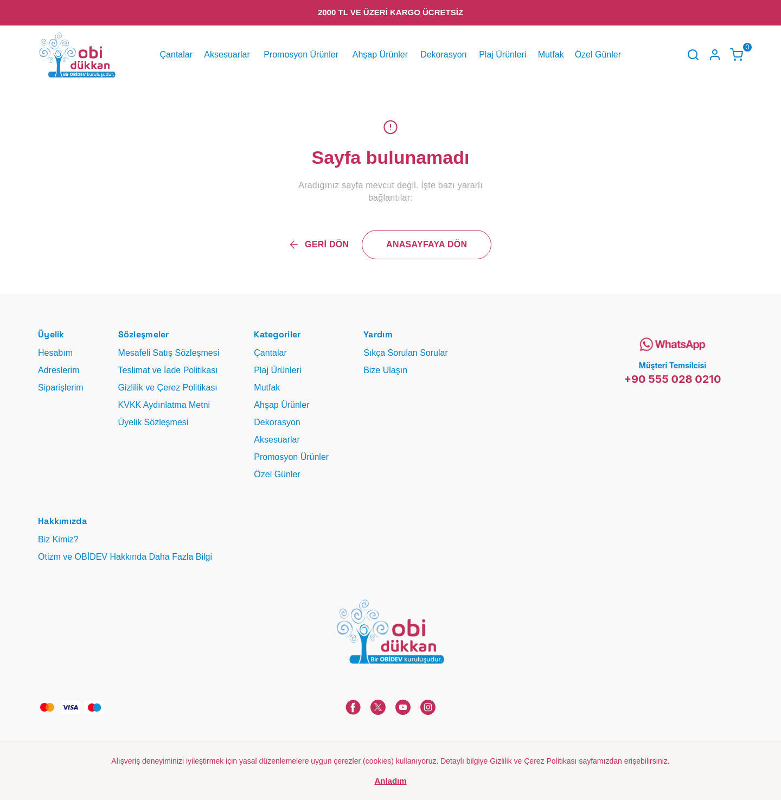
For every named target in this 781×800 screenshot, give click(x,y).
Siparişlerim (61, 387)
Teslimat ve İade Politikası (168, 370)
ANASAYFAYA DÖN (426, 244)
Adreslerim (58, 370)
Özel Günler (598, 54)
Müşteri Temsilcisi (672, 365)
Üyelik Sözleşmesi (153, 422)
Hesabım (55, 352)
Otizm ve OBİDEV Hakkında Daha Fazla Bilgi (125, 556)
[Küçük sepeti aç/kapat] (736, 55)
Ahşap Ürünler (380, 54)
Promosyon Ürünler (301, 54)
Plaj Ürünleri (502, 54)
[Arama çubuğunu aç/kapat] (693, 55)
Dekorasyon (443, 54)
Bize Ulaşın (385, 370)
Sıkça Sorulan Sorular (405, 352)
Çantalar (176, 54)
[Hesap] (715, 55)
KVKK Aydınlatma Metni (164, 404)
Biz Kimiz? (58, 539)
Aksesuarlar (226, 54)
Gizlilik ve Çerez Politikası (167, 387)
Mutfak (551, 54)
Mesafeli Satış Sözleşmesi (169, 352)
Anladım (390, 780)
